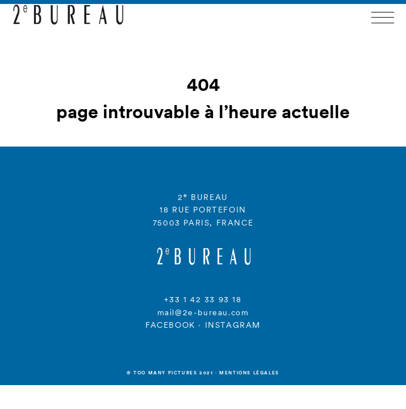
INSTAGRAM (233, 325)
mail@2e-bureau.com (203, 312)
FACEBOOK (170, 325)
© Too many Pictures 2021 (170, 372)
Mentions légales (249, 372)
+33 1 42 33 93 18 (202, 299)
